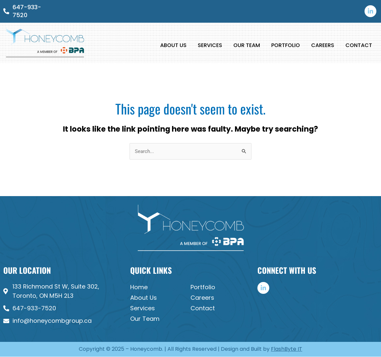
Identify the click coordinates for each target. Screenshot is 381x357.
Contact (358, 45)
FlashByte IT (286, 349)
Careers (322, 45)
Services (210, 45)
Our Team (246, 45)
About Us (173, 45)
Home (139, 287)
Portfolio (285, 45)
